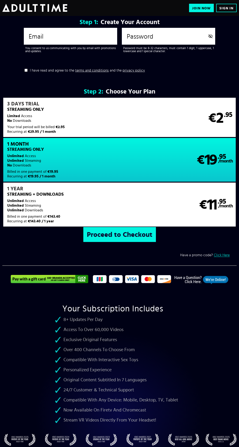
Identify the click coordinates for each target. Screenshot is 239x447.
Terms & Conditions (69, 434)
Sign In (226, 8)
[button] (61, 120)
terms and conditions (92, 70)
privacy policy (134, 70)
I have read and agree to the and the (87, 70)
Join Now (201, 8)
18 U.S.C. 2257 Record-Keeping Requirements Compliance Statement (168, 434)
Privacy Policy (93, 434)
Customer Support (42, 434)
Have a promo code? (205, 218)
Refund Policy (115, 434)
